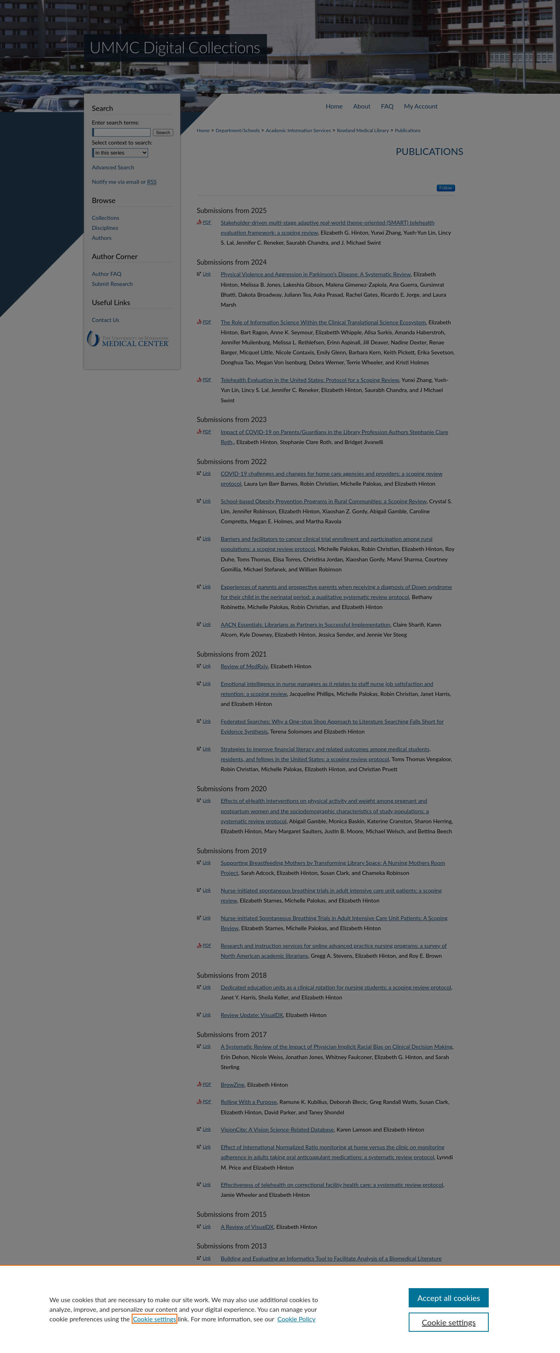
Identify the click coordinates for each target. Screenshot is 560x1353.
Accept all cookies (448, 1298)
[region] (280, 1309)
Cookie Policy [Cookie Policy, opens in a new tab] (296, 1319)
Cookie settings (154, 1319)
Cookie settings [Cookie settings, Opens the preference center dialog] (449, 1322)
